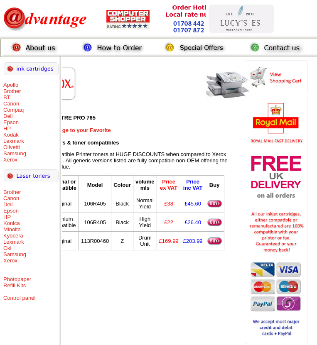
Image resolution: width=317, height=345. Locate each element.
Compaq (13, 110)
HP (7, 128)
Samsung (14, 153)
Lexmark (13, 141)
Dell (7, 116)
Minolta (12, 229)
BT (6, 97)
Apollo (10, 85)
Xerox (10, 160)
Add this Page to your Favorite (71, 130)
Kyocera (13, 235)
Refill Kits (14, 285)
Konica (11, 223)
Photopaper (17, 279)
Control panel (19, 298)
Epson (11, 122)
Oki (7, 248)
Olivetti (11, 147)
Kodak (11, 135)
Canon (11, 103)
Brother (12, 91)
